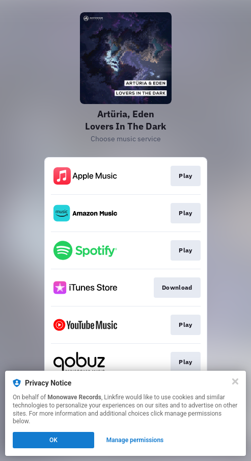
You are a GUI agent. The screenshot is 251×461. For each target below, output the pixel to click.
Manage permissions (135, 440)
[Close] (235, 381)
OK (53, 440)
